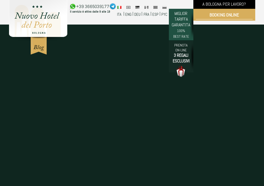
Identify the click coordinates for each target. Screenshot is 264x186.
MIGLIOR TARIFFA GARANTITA (181, 25)
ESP (155, 14)
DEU (137, 14)
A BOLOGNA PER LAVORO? (224, 4)
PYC (164, 14)
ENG (128, 14)
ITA (119, 14)
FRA (146, 14)
